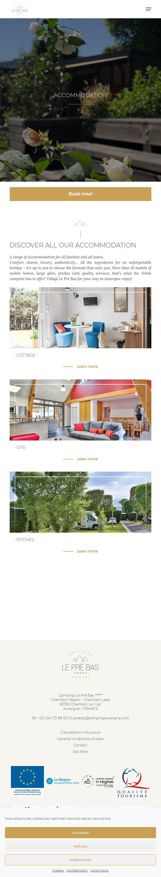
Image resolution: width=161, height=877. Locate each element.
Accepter (80, 832)
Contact (80, 745)
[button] (148, 9)
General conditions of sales (80, 739)
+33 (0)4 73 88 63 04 (55, 718)
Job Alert (80, 751)
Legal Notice (99, 870)
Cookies (58, 870)
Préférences (80, 859)
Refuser (80, 846)
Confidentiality (77, 870)
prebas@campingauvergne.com (101, 718)
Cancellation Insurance (80, 732)
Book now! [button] (80, 194)
